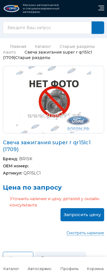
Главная (14, 46)
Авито (9, 52)
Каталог (43, 46)
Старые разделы (77, 46)
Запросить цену (82, 214)
